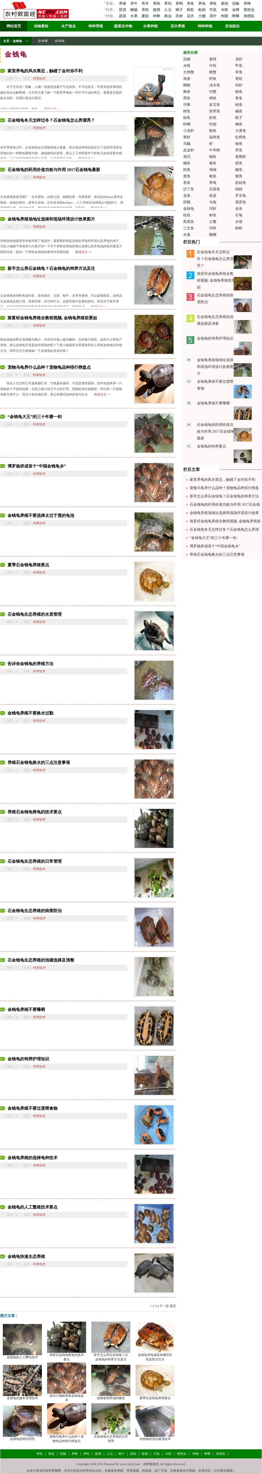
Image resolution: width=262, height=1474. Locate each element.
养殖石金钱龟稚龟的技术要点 (35, 812)
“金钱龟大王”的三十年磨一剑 (35, 416)
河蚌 (212, 228)
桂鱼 (186, 215)
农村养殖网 (53, 1470)
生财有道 (176, 1470)
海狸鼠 (249, 16)
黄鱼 (186, 176)
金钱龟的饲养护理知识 (28, 1059)
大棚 (202, 16)
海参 (186, 79)
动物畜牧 (41, 26)
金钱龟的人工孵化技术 (22, 1357)
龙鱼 (186, 196)
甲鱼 (238, 66)
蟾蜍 (186, 85)
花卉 (191, 16)
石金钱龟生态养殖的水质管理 (35, 614)
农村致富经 (151, 1464)
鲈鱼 (212, 118)
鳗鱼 (238, 92)
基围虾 (240, 157)
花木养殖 (177, 26)
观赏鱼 (240, 202)
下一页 (164, 1306)
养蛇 (146, 10)
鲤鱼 (186, 111)
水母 (238, 222)
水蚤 (186, 235)
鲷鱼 (212, 157)
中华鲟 (214, 150)
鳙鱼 (238, 170)
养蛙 (213, 3)
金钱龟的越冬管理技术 (22, 1398)
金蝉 (236, 10)
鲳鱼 (186, 118)
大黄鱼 (240, 131)
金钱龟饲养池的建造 (111, 1398)
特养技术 (39, 78)
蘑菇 (146, 16)
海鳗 (212, 170)
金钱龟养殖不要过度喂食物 (32, 1108)
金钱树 (43, 41)
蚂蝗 (238, 228)
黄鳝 (225, 3)
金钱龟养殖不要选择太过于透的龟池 (41, 515)
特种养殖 (95, 26)
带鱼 (238, 150)
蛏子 (238, 118)
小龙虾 (188, 131)
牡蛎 (212, 124)
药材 (180, 16)
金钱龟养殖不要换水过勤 (30, 713)
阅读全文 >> (83, 252)
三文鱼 (188, 228)
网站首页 (14, 26)
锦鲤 (238, 189)
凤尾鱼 (188, 222)
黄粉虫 (249, 10)
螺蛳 (212, 235)
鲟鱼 (212, 215)
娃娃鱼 (240, 183)
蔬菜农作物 (123, 26)
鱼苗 (212, 196)
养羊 (146, 3)
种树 (157, 16)
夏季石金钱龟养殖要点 (28, 565)
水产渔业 (68, 26)
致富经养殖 (115, 1470)
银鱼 (212, 176)
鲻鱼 (238, 176)
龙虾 (238, 59)
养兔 (202, 3)
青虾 (186, 137)
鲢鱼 (212, 131)
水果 (134, 16)
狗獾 (225, 16)
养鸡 (168, 3)
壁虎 (122, 10)
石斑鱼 (214, 189)
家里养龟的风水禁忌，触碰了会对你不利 (45, 71)
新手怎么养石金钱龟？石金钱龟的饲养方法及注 (51, 268)
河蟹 (212, 92)
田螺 (186, 202)
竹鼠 (213, 10)
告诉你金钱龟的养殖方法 (30, 663)
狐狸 (157, 10)
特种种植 (205, 26)
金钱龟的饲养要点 (211, 446)
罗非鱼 (240, 196)
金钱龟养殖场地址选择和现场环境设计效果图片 (51, 219)
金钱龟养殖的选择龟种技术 (32, 1157)
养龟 (212, 183)
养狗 (157, 3)
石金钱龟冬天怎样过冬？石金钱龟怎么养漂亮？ (51, 120)
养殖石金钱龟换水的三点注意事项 (39, 762)
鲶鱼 (238, 105)
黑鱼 (186, 98)
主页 (6, 41)
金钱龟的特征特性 (22, 1439)
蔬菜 (122, 16)
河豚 (186, 105)
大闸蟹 (188, 72)
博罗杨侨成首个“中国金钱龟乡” (37, 466)
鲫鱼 (238, 124)
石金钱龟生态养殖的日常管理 (35, 861)
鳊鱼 (238, 111)
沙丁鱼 (188, 189)
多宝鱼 (214, 105)
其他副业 (232, 26)
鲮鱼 (238, 144)
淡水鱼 (214, 85)
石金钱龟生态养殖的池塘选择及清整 (41, 960)
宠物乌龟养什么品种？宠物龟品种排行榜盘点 (49, 367)
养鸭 (180, 3)
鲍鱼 (186, 92)
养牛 (134, 3)
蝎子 (180, 10)
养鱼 (191, 3)
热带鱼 (214, 111)
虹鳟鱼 (240, 137)
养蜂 (247, 3)
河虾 (212, 209)
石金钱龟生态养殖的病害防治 (35, 910)
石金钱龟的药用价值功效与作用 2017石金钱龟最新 (54, 169)
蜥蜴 (134, 10)
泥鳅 (236, 3)
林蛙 (212, 98)
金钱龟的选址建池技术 (155, 1439)
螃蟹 (212, 72)
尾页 (173, 1306)
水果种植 (150, 26)
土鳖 (212, 222)
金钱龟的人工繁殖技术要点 (32, 1207)
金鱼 (238, 209)
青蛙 (238, 79)
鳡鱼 (186, 163)
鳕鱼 (186, 170)
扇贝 (186, 157)
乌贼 (186, 144)
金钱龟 (17, 41)
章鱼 (186, 183)
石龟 (238, 215)
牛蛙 (212, 66)
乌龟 (212, 202)
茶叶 (213, 16)
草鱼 (238, 72)
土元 (168, 10)
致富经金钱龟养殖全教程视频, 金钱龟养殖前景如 (52, 318)
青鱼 (238, 98)
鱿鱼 (238, 163)
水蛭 (225, 10)
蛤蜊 (186, 124)
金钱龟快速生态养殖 (26, 1256)
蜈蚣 (191, 10)
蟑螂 (236, 16)
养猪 (122, 3)
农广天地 (161, 1470)
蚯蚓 (202, 10)
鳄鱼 (212, 79)
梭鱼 (212, 163)
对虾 (238, 85)
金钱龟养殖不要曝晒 (26, 1009)
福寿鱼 (214, 137)
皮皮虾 (188, 150)
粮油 (168, 16)
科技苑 (146, 1470)
